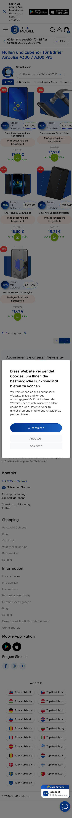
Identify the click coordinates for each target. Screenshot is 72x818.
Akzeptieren (36, 428)
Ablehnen (36, 446)
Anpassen (36, 438)
